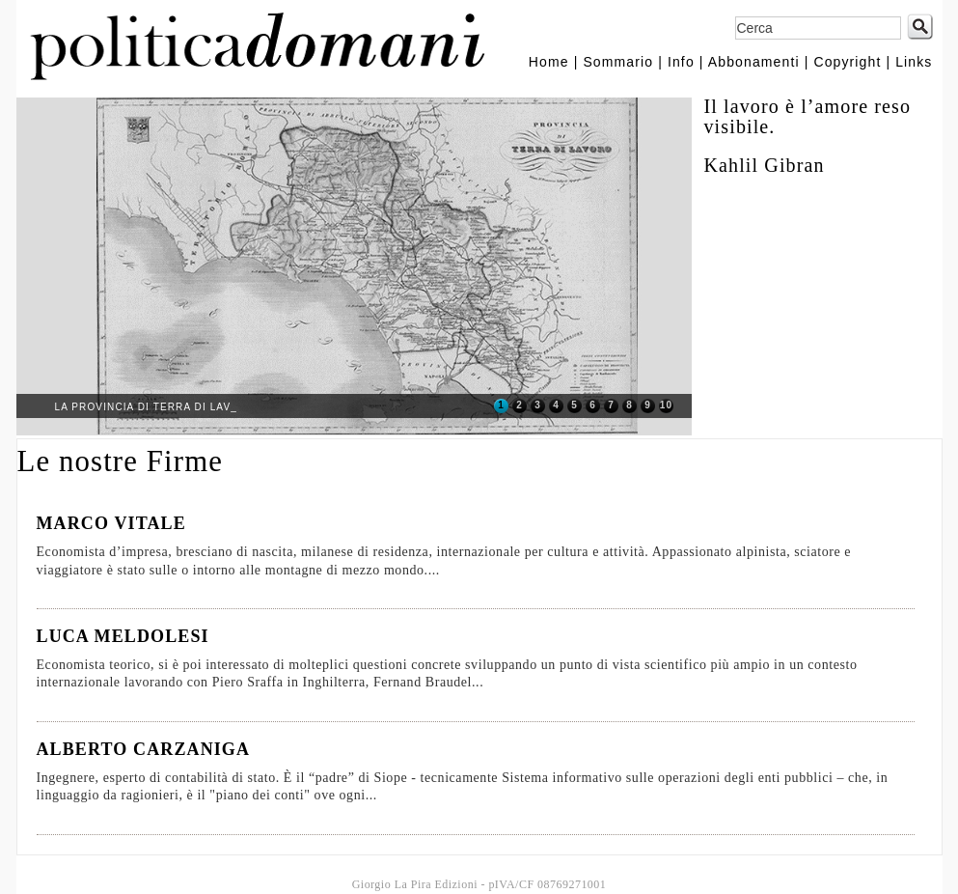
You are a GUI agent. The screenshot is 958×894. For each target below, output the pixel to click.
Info (681, 62)
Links (913, 62)
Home (549, 62)
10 (666, 405)
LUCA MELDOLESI (123, 636)
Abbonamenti (754, 62)
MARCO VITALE (111, 523)
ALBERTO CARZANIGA (144, 749)
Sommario (618, 62)
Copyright (847, 62)
